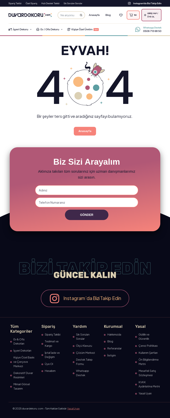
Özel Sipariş (31, 3)
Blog (108, 15)
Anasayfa (94, 15)
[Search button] (81, 15)
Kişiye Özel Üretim (83, 29)
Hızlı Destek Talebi (50, 3)
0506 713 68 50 (152, 31)
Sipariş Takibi (15, 3)
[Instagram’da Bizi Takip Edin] (129, 3)
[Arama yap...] (67, 15)
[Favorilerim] (120, 15)
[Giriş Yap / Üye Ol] (151, 15)
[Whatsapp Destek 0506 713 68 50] (138, 29)
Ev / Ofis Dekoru (50, 29)
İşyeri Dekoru (21, 29)
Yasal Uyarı (73, 408)
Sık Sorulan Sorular (73, 3)
